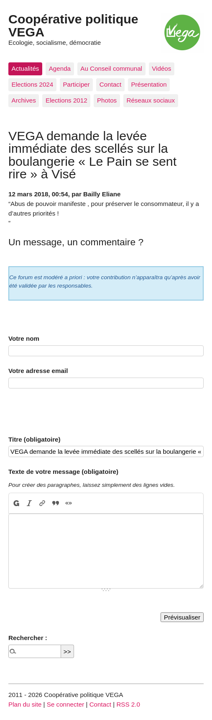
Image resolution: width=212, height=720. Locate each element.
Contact (110, 84)
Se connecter (65, 704)
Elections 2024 (33, 84)
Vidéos (161, 68)
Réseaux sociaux (150, 100)
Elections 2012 (66, 100)
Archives (24, 100)
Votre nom (23, 338)
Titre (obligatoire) (34, 439)
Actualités (25, 68)
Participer (76, 84)
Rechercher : (27, 637)
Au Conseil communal (111, 68)
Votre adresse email (38, 370)
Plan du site (24, 704)
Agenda (60, 68)
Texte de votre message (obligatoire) (63, 471)
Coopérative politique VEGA (73, 25)
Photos (107, 100)
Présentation (148, 84)
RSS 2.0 (128, 704)
